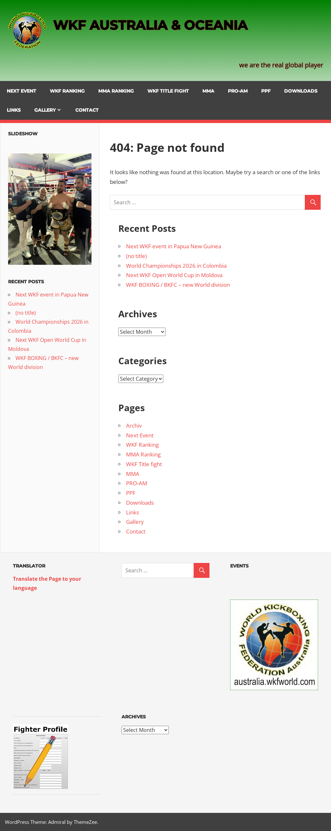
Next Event (21, 91)
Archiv (134, 425)
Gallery (45, 110)
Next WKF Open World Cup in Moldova (174, 275)
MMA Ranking (116, 91)
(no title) (136, 256)
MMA (208, 91)
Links (14, 110)
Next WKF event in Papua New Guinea (173, 246)
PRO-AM (238, 91)
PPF (266, 91)
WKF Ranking (67, 91)
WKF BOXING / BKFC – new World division (178, 284)
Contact (87, 110)
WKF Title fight (168, 91)
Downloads (300, 91)
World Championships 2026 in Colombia (176, 265)
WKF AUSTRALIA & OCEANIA (150, 25)
